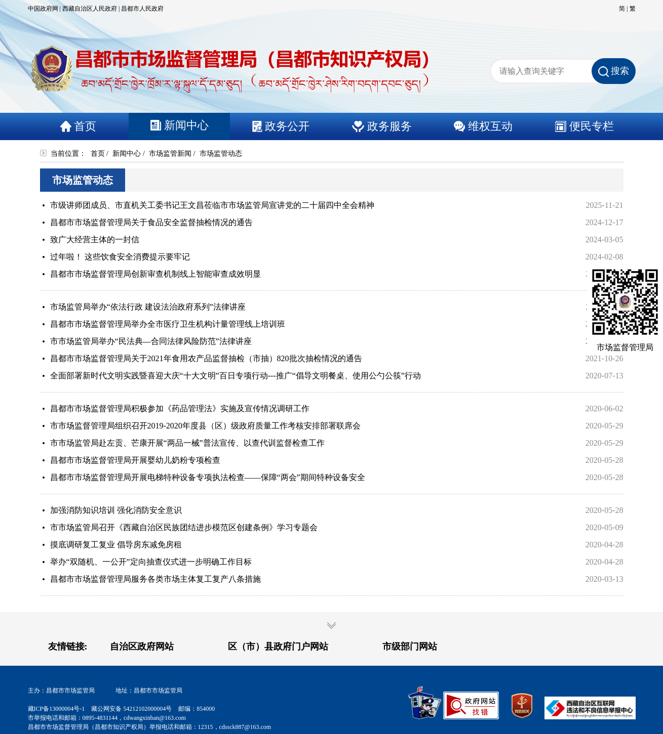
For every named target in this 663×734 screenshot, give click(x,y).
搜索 (613, 71)
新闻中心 (126, 153)
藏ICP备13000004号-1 (56, 708)
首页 (98, 153)
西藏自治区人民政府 (89, 8)
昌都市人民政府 (142, 8)
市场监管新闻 (170, 153)
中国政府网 (43, 8)
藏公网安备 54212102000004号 (131, 708)
